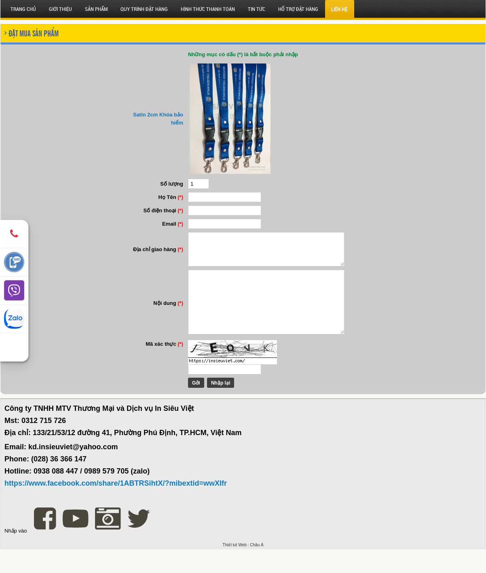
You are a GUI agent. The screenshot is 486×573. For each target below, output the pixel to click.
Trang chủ (23, 9)
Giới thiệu (60, 9)
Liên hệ (339, 9)
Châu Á (256, 569)
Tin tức (256, 9)
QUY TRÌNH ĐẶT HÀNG (144, 9)
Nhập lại (213, 407)
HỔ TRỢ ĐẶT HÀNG (298, 9)
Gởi (189, 407)
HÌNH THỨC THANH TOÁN (208, 9)
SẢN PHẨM (96, 9)
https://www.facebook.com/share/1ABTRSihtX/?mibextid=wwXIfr (115, 507)
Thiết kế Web (234, 569)
